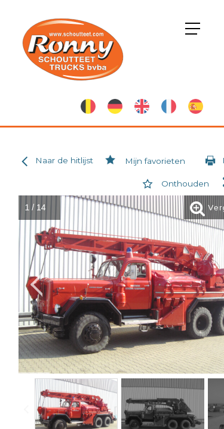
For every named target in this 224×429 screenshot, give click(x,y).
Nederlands (88, 106)
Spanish (195, 106)
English (141, 106)
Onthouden (173, 184)
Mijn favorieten (144, 160)
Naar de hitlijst (55, 161)
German (115, 106)
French (168, 106)
